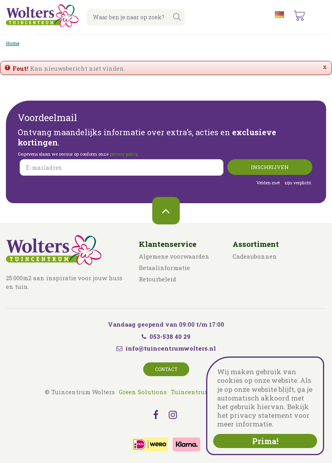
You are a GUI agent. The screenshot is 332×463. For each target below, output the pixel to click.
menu (319, 16)
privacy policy (123, 154)
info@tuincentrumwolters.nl (170, 348)
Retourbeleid (157, 279)
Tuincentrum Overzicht (205, 392)
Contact (166, 369)
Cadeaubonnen (254, 256)
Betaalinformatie (164, 268)
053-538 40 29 (166, 336)
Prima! (265, 441)
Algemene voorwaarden (174, 256)
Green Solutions (143, 392)
